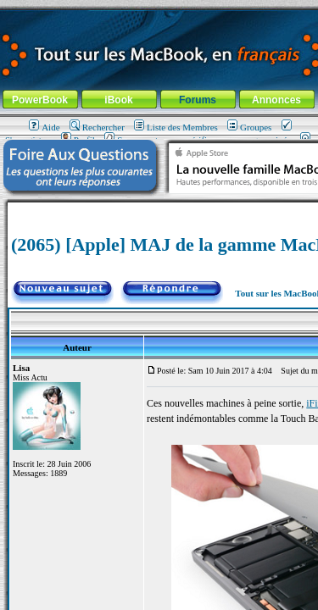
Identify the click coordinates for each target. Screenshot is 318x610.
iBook (118, 100)
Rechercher (97, 127)
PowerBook (40, 100)
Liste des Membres (176, 127)
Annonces (276, 100)
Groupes (249, 127)
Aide (44, 127)
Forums (197, 100)
